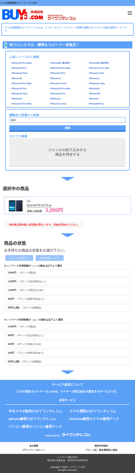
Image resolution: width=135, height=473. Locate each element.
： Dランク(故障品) (24, 307)
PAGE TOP (127, 461)
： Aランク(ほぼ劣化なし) (27, 281)
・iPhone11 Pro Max (98, 68)
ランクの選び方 (19, 258)
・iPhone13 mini (57, 83)
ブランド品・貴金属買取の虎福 (101, 450)
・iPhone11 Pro (95, 73)
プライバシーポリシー (33, 450)
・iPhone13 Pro (56, 73)
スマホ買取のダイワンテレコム (93, 411)
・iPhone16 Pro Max (20, 63)
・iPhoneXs (93, 88)
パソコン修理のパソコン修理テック (35, 426)
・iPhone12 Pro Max (59, 88)
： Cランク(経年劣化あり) (26, 298)
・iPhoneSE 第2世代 (98, 63)
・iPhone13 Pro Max (59, 68)
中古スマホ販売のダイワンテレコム (35, 411)
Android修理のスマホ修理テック (94, 419)
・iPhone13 (54, 78)
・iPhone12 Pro (56, 93)
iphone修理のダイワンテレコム (32, 419)
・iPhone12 (54, 98)
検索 (67, 127)
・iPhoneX (92, 98)
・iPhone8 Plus (95, 103)
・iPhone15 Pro (18, 88)
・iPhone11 (93, 78)
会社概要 (33, 445)
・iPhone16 (15, 78)
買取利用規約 (101, 445)
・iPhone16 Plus (18, 73)
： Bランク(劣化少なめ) (25, 290)
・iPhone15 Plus (18, 93)
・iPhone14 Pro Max (20, 103)
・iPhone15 (15, 98)
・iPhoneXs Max (96, 83)
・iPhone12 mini (57, 103)
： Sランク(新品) (22, 272)
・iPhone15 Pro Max (20, 83)
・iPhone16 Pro (18, 68)
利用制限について (50, 258)
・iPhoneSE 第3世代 (59, 63)
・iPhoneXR (93, 93)
